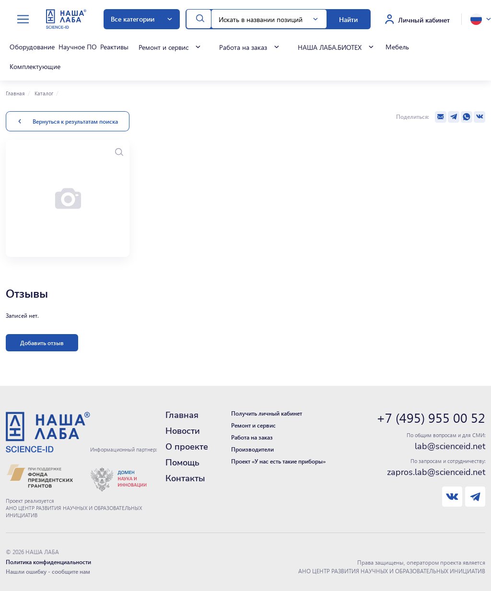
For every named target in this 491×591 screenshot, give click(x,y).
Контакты (185, 477)
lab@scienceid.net (450, 445)
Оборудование (31, 47)
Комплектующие (34, 65)
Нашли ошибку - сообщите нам (48, 570)
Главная (15, 91)
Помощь (182, 461)
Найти (348, 19)
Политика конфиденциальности (48, 560)
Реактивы (112, 47)
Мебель (394, 47)
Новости (182, 429)
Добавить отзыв (42, 341)
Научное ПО (76, 47)
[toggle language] (480, 19)
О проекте (186, 445)
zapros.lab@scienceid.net (436, 470)
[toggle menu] (23, 19)
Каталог (43, 91)
